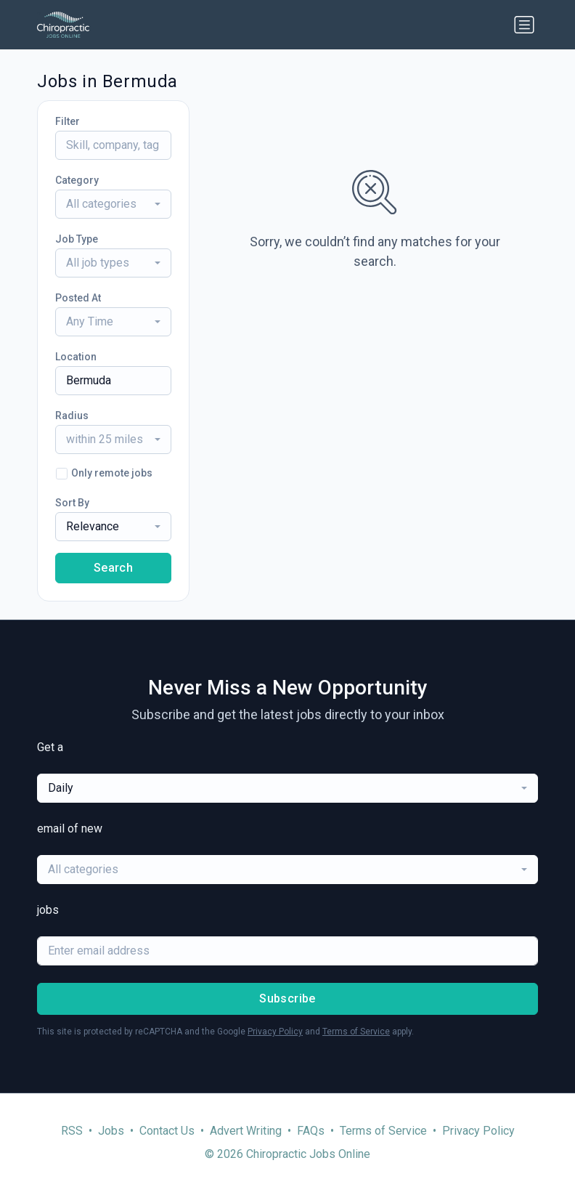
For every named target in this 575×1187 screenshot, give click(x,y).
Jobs (111, 1131)
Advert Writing (246, 1131)
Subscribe (287, 998)
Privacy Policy (275, 1031)
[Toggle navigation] (524, 25)
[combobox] (113, 204)
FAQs (311, 1131)
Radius (72, 415)
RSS (72, 1131)
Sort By (72, 503)
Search (113, 568)
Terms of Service (356, 1031)
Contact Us (167, 1131)
